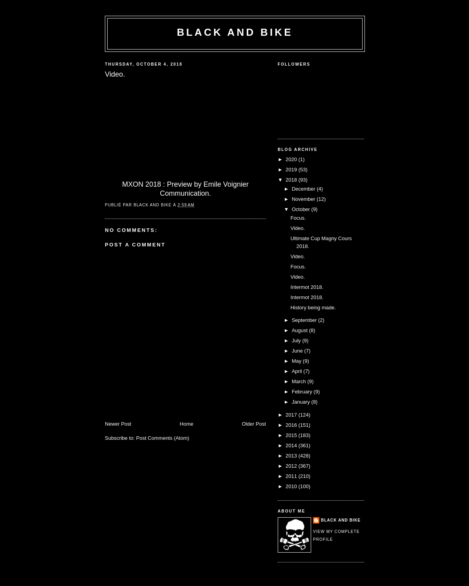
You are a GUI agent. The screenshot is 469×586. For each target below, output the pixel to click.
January (301, 402)
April (298, 371)
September (305, 320)
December (304, 189)
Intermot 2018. (306, 287)
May (297, 361)
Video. (297, 228)
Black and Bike (235, 32)
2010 (292, 486)
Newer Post (118, 424)
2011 (292, 476)
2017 (292, 415)
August (300, 330)
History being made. (313, 307)
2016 (292, 425)
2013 (292, 456)
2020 (292, 159)
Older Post (254, 424)
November (304, 199)
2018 (292, 180)
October (301, 209)
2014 (292, 445)
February (303, 392)
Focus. (298, 218)
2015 (292, 435)
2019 (292, 170)
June (298, 351)
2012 (292, 466)
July (297, 341)
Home (187, 424)
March (300, 381)
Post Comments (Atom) (162, 438)
